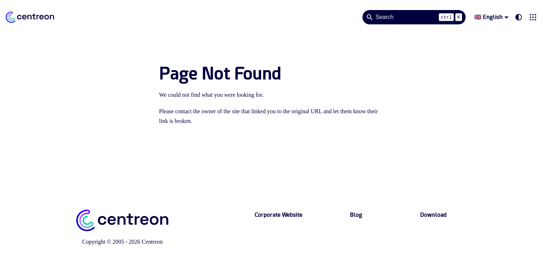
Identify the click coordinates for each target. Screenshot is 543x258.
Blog (356, 214)
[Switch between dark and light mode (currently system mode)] (518, 17)
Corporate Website (278, 214)
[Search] (414, 17)
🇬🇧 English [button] (488, 17)
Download (433, 214)
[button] (533, 17)
